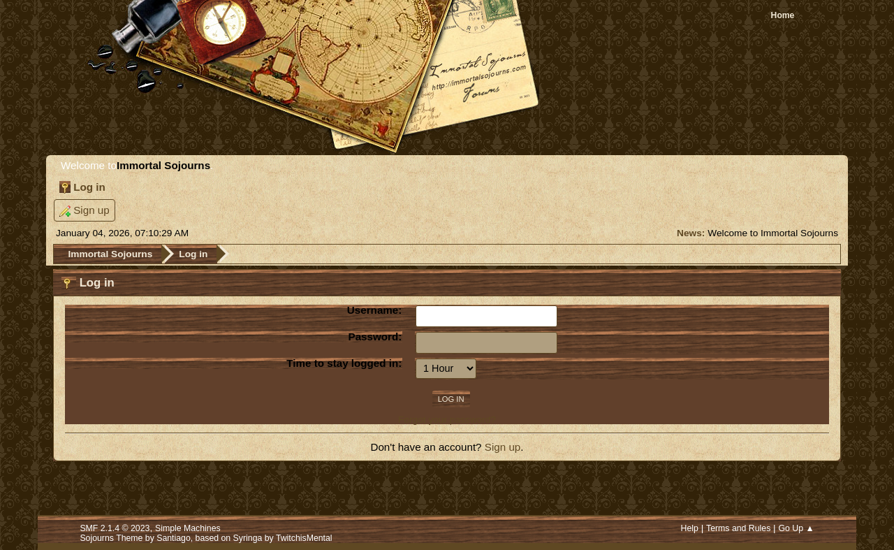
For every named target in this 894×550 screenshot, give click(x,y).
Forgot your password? (447, 419)
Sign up (503, 447)
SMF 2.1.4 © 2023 (114, 528)
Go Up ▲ (796, 528)
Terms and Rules (738, 528)
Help (689, 528)
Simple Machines (188, 528)
